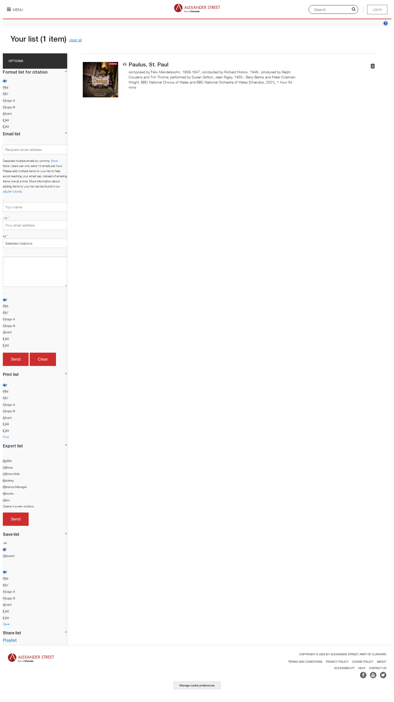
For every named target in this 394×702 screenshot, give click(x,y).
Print (6, 437)
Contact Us (377, 668)
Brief (4, 81)
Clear (43, 359)
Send (15, 359)
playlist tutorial (12, 191)
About (381, 661)
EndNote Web (10, 474)
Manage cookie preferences (197, 685)
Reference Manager (14, 487)
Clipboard (7, 556)
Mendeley (7, 480)
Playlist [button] (10, 640)
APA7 (4, 94)
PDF (4, 549)
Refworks (7, 493)
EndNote (7, 467)
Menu (15, 9)
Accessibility (344, 668)
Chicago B (8, 107)
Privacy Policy (337, 661)
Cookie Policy (362, 661)
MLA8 (5, 120)
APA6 (4, 87)
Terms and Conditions (305, 661)
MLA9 (5, 126)
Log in (377, 9)
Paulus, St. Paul (148, 64)
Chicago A (8, 100)
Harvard (6, 113)
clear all (75, 40)
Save (6, 624)
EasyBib (6, 461)
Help (361, 668)
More (54, 161)
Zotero (5, 500)
